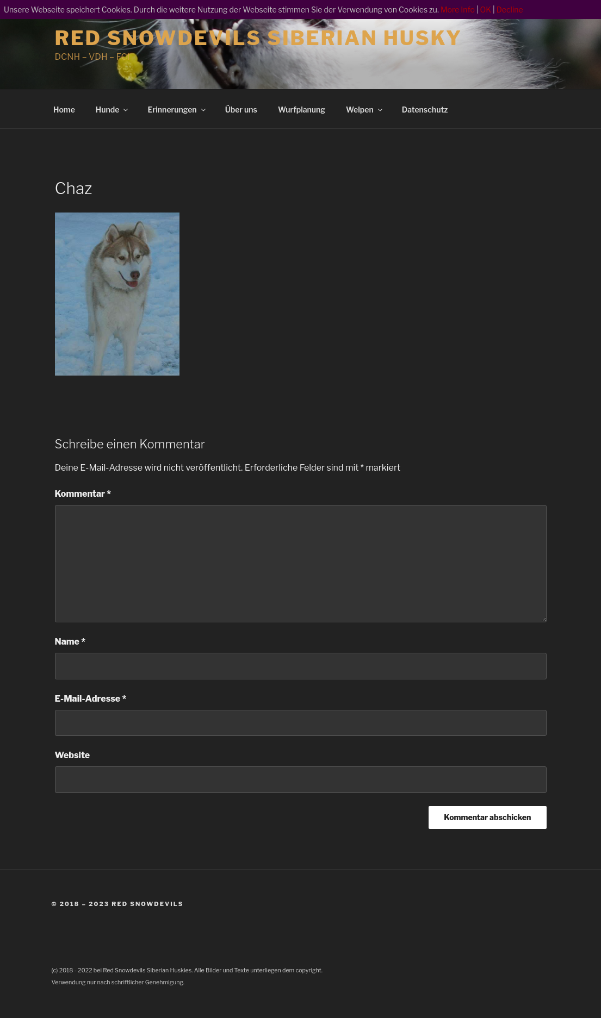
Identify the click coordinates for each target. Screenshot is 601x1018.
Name (70, 641)
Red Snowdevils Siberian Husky (259, 38)
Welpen (365, 109)
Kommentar (83, 494)
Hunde (113, 109)
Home (64, 109)
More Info (458, 9)
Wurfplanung (301, 109)
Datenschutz (425, 109)
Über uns (241, 109)
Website (72, 755)
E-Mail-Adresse (91, 699)
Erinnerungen (177, 109)
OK (486, 9)
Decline (510, 9)
